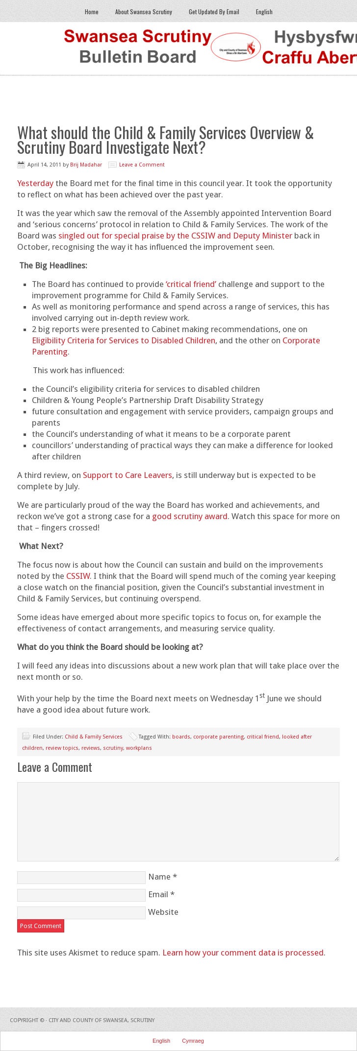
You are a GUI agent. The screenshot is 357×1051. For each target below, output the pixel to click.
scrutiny (113, 748)
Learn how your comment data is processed (243, 952)
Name (159, 877)
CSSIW (78, 576)
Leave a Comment (142, 165)
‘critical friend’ (191, 284)
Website (163, 912)
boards (181, 737)
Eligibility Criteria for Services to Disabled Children (123, 340)
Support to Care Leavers (127, 475)
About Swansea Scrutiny (143, 11)
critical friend (263, 737)
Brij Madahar (86, 165)
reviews (90, 748)
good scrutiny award (190, 516)
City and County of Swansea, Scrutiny (101, 1020)
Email (158, 894)
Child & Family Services (94, 737)
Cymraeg (193, 1041)
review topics (62, 748)
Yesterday (35, 183)
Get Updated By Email (214, 11)
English (264, 11)
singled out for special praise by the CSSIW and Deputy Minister (175, 235)
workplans (139, 748)
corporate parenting (218, 737)
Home (92, 11)
